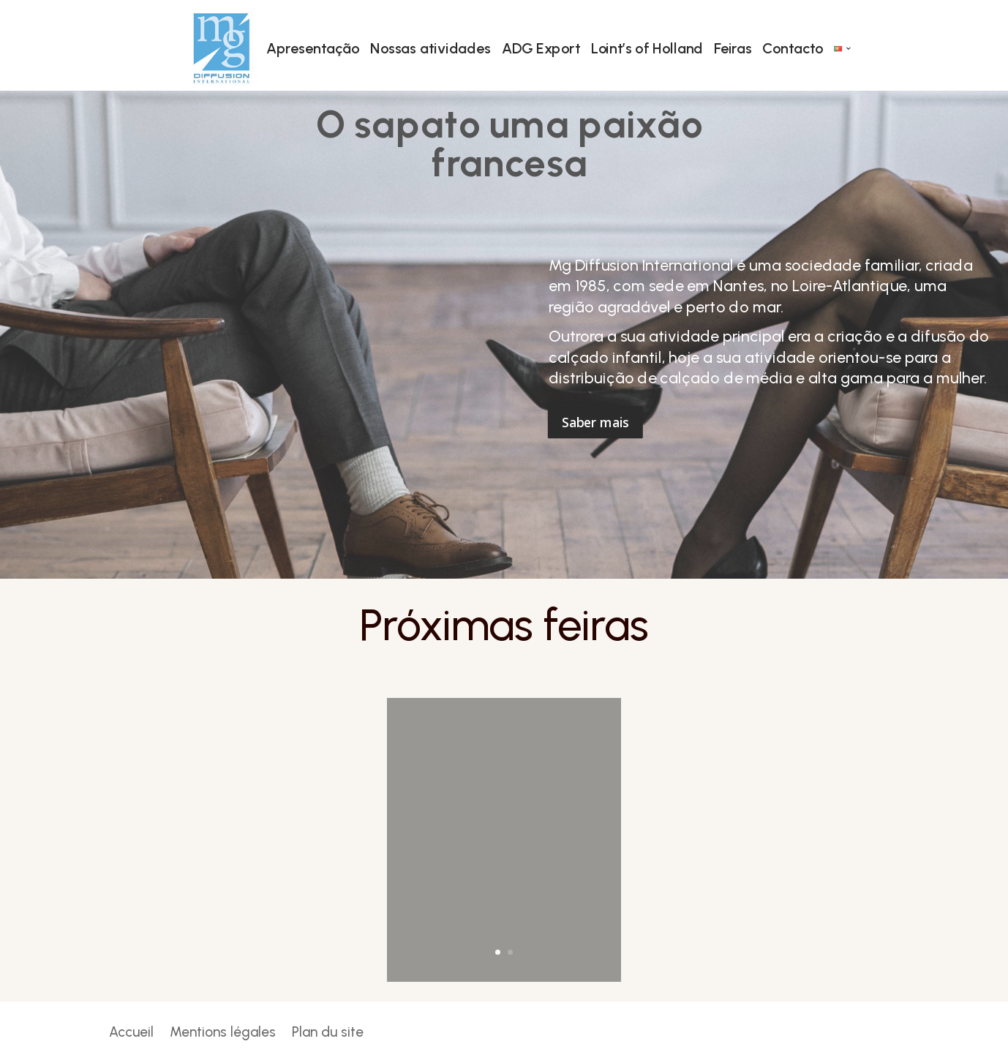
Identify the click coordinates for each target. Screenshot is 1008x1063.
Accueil (131, 1033)
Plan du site (328, 1033)
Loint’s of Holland (646, 49)
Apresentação (312, 49)
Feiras (732, 49)
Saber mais (595, 422)
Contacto (792, 49)
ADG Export (540, 49)
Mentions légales (223, 1033)
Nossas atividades (430, 49)
